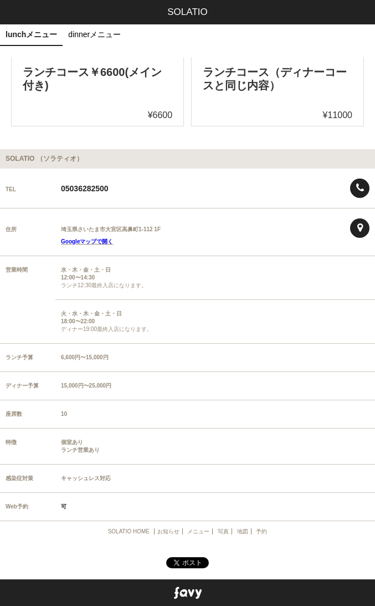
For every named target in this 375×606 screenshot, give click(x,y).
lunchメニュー (31, 34)
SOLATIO (187, 12)
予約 (261, 531)
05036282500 (85, 188)
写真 (223, 531)
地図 (242, 531)
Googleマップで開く (87, 241)
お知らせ (168, 531)
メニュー (198, 531)
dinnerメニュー (94, 34)
